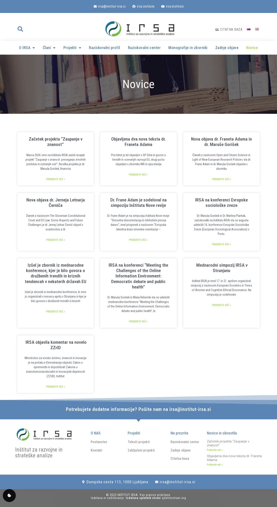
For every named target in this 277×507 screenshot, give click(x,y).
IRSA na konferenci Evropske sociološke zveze (221, 202)
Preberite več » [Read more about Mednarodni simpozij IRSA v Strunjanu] (221, 305)
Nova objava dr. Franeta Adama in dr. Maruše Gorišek (221, 141)
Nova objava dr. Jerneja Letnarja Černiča (55, 202)
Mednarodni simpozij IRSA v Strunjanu (221, 268)
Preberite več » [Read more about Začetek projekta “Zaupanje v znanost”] (55, 179)
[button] (20, 29)
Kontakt (96, 450)
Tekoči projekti (139, 442)
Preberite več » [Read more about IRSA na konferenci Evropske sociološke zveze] (221, 244)
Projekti (72, 48)
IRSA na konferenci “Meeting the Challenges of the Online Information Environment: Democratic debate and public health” (138, 276)
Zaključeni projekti (141, 450)
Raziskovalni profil (104, 47)
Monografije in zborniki (188, 47)
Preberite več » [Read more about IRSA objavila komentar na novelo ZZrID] (55, 386)
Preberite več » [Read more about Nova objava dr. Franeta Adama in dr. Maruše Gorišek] (221, 179)
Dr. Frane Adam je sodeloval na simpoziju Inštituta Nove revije (138, 202)
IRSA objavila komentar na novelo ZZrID (55, 345)
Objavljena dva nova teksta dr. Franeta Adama (138, 141)
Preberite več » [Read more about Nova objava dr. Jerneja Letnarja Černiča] (55, 239)
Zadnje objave (227, 47)
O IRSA (27, 48)
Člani (49, 48)
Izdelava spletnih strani (144, 498)
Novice (252, 47)
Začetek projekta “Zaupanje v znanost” (55, 141)
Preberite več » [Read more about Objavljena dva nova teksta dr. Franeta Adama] (138, 174)
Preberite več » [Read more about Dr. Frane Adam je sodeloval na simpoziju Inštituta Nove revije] (138, 239)
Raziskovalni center (144, 47)
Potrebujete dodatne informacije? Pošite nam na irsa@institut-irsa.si (138, 409)
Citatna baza (180, 458)
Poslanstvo (99, 442)
